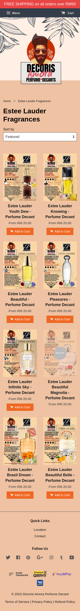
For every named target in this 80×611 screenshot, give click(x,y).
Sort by (8, 129)
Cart (67, 13)
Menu (13, 13)
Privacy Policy (42, 602)
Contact (40, 536)
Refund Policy (65, 602)
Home (7, 101)
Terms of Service (17, 602)
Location (40, 529)
